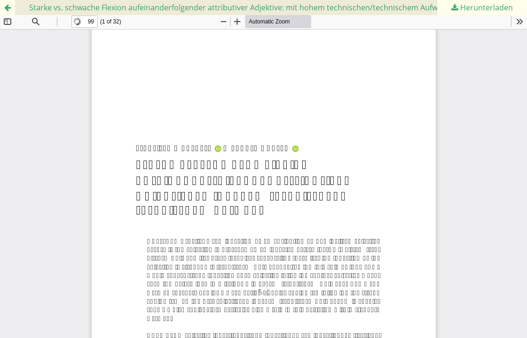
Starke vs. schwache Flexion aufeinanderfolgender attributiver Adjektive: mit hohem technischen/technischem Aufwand (240, 7)
